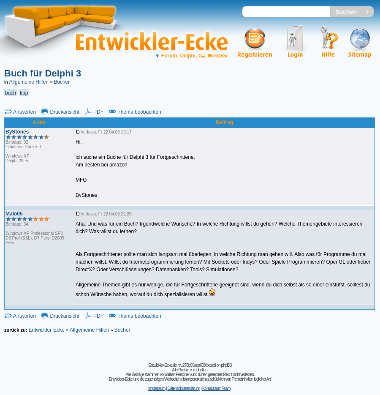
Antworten (24, 112)
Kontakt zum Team (216, 388)
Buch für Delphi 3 (42, 73)
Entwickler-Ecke (46, 330)
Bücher (62, 82)
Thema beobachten (139, 112)
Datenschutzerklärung (183, 388)
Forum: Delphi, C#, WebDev (191, 56)
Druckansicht (64, 112)
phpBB (226, 365)
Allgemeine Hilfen (29, 82)
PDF (98, 112)
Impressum (156, 388)
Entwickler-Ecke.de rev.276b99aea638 (176, 365)
